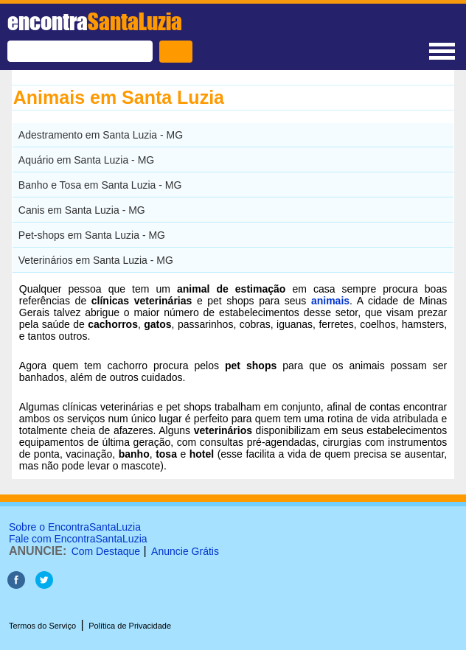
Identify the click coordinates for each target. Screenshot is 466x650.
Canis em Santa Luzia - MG (81, 210)
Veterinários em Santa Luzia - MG (95, 260)
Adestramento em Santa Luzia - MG (100, 135)
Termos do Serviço (42, 625)
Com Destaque (106, 551)
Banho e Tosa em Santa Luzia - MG (100, 185)
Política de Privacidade (129, 625)
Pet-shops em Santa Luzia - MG (91, 235)
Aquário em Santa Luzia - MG (86, 160)
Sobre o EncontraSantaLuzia (75, 527)
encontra (94, 21)
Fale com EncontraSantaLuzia (78, 539)
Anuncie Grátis (185, 551)
